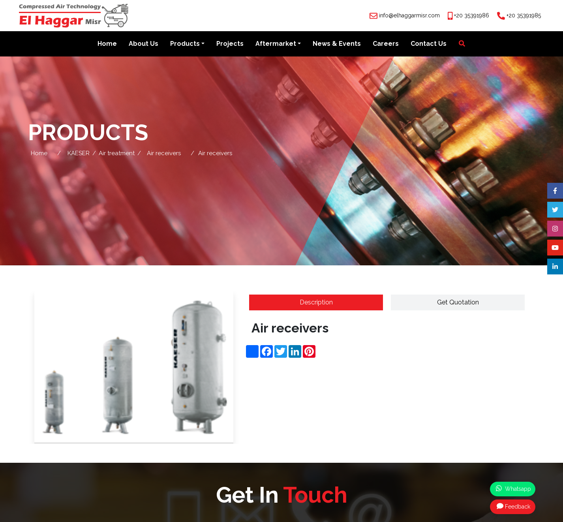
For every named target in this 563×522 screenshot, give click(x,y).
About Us (143, 44)
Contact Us (429, 44)
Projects (230, 44)
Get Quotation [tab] (458, 302)
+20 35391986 (471, 15)
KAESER (79, 153)
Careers (386, 44)
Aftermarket (275, 44)
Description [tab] (316, 302)
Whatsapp (513, 488)
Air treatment (117, 153)
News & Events (337, 44)
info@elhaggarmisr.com (409, 15)
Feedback (513, 506)
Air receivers (164, 153)
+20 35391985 (524, 15)
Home (107, 44)
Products (185, 44)
